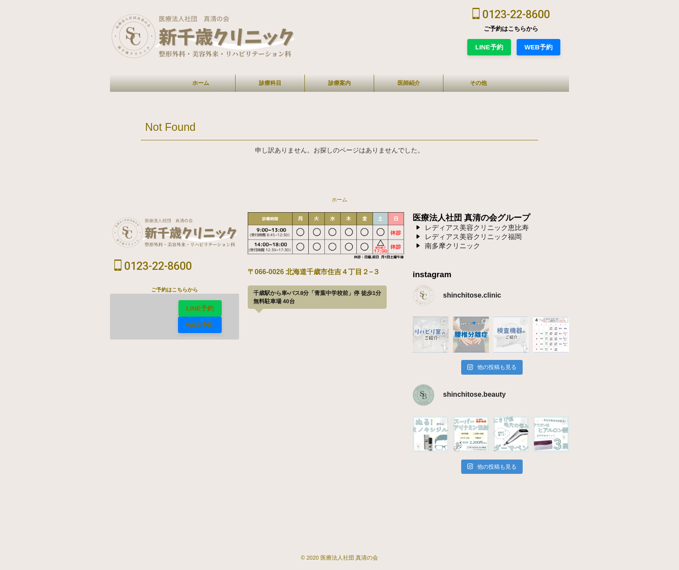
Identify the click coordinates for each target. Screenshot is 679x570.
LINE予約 (489, 47)
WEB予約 (538, 47)
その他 (478, 83)
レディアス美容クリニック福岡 (473, 236)
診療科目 (270, 83)
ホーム (200, 83)
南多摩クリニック (452, 245)
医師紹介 (409, 83)
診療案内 (339, 83)
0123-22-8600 (511, 14)
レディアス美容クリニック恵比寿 (477, 227)
